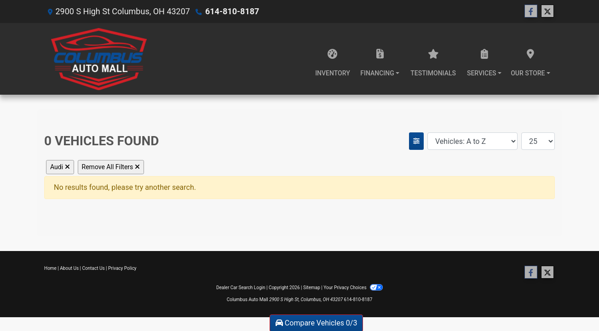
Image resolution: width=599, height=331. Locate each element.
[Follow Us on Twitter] (547, 11)
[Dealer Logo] (99, 59)
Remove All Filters (111, 167)
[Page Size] (538, 141)
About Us (69, 268)
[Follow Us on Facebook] (530, 11)
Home (50, 268)
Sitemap (311, 287)
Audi (60, 167)
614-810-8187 (232, 11)
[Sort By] (472, 141)
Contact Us (93, 268)
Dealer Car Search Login (240, 287)
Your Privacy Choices (353, 287)
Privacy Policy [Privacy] (122, 268)
